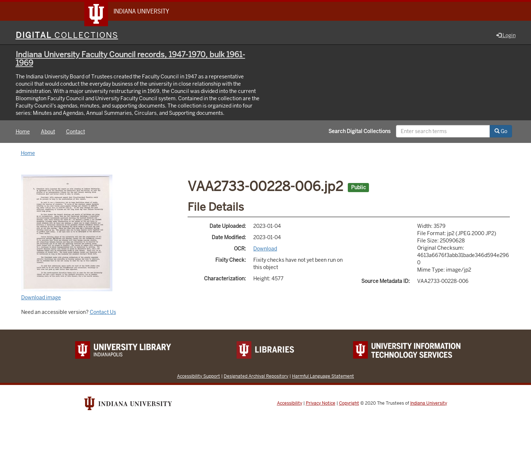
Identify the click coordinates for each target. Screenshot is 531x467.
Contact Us (103, 312)
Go (501, 131)
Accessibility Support (198, 376)
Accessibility (289, 403)
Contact (75, 131)
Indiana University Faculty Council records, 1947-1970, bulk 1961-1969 (130, 59)
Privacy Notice (320, 403)
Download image (41, 297)
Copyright (349, 403)
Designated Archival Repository (256, 376)
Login (506, 35)
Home (23, 131)
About (48, 131)
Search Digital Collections (359, 131)
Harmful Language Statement (323, 376)
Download (265, 248)
